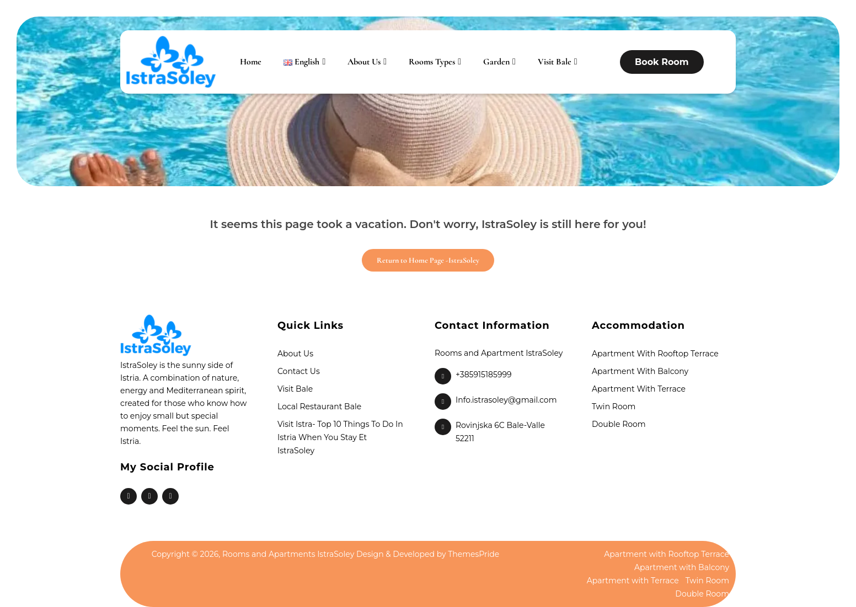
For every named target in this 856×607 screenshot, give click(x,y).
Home (250, 61)
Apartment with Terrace (639, 389)
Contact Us (298, 371)
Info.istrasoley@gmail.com (506, 400)
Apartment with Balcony (640, 371)
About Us (364, 61)
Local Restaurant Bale (319, 406)
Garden (496, 61)
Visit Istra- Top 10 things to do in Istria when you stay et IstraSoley (340, 437)
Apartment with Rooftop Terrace (655, 354)
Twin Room (613, 406)
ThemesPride (473, 554)
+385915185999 (484, 375)
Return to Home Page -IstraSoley (420, 257)
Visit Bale (554, 61)
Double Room (619, 424)
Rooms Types (432, 61)
